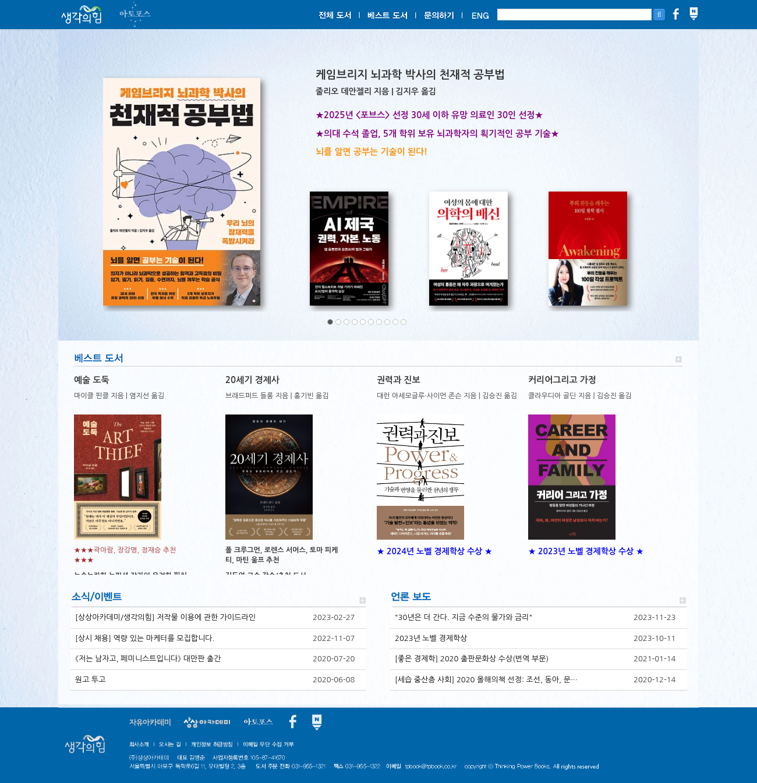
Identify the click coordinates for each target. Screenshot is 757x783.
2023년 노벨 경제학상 (431, 638)
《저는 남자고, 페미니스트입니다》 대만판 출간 (148, 658)
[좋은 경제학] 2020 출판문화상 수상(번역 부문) (472, 658)
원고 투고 (90, 679)
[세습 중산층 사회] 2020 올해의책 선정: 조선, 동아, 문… (486, 679)
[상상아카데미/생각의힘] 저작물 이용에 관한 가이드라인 (165, 617)
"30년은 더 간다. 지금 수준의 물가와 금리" (463, 617)
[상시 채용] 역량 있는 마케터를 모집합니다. (144, 638)
